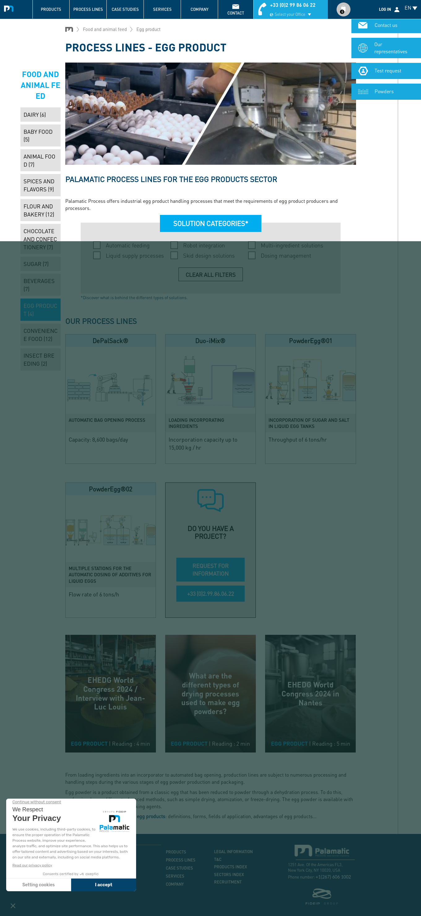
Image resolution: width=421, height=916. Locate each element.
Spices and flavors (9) (39, 185)
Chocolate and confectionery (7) (40, 238)
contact (235, 13)
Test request (388, 71)
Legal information (233, 851)
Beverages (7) (39, 284)
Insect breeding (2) (39, 359)
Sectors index (229, 874)
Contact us (386, 26)
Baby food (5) (38, 135)
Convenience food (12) (41, 334)
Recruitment (228, 881)
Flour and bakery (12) (39, 210)
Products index (230, 866)
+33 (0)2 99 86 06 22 (293, 5)
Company (199, 9)
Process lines (88, 9)
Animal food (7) (39, 160)
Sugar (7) (36, 263)
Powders (384, 92)
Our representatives (390, 49)
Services (162, 9)
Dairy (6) (35, 114)
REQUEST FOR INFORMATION (210, 569)
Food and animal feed (105, 29)
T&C (217, 859)
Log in (385, 9)
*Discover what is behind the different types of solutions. (134, 297)
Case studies (125, 9)
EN (408, 7)
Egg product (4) (40, 309)
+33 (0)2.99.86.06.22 (210, 593)
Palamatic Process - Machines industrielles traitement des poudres (10, 7)
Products (51, 9)
